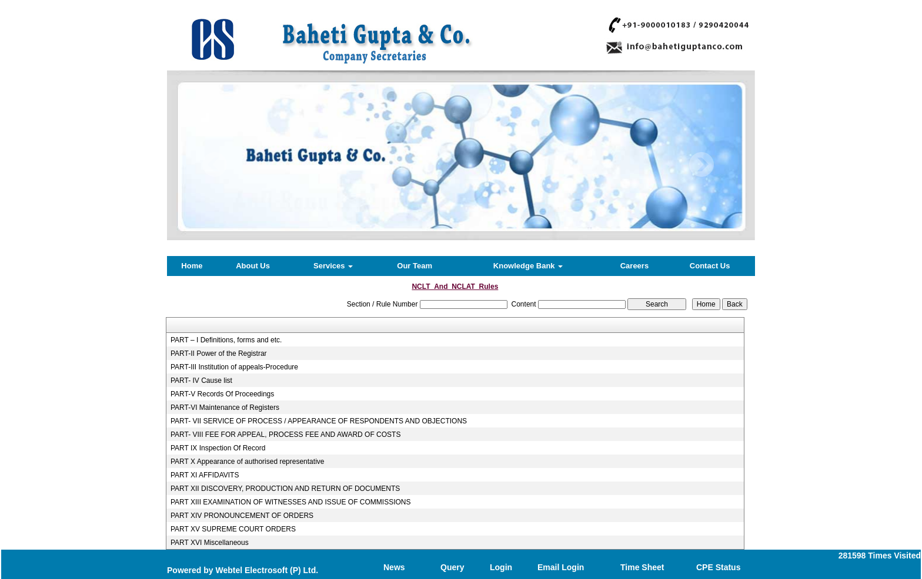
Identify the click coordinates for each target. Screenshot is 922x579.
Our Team (414, 265)
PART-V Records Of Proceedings (222, 394)
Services (333, 265)
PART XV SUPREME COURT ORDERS (233, 529)
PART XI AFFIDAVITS (205, 475)
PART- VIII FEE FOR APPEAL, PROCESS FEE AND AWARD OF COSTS (285, 434)
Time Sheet (642, 567)
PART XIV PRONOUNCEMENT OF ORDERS (242, 515)
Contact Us (710, 265)
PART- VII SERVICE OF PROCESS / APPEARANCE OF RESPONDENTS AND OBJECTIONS (319, 421)
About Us (253, 265)
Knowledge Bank (528, 265)
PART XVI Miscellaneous (210, 542)
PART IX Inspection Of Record (218, 448)
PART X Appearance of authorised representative (248, 461)
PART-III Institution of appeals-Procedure (234, 367)
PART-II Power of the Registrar (219, 353)
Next (701, 164)
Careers (634, 265)
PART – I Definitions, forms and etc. (226, 340)
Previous (215, 164)
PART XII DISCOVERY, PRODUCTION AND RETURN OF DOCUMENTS (285, 488)
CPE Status (718, 567)
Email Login (560, 567)
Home (191, 265)
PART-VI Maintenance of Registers (225, 407)
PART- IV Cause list (201, 380)
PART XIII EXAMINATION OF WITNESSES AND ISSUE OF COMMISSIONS (291, 502)
